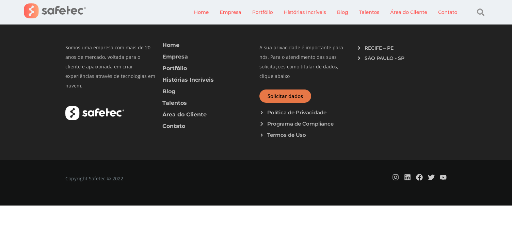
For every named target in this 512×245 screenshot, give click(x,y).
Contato (447, 12)
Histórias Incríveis (305, 12)
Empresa (230, 12)
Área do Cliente (408, 12)
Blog (342, 12)
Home (201, 12)
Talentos (369, 12)
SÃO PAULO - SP (384, 58)
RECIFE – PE (379, 48)
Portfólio (262, 12)
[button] (480, 12)
